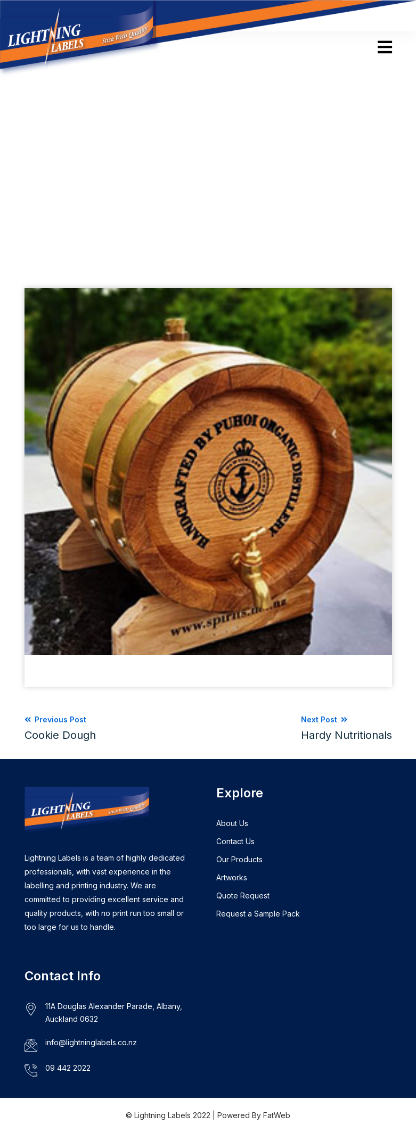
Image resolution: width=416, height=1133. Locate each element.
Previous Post (60, 728)
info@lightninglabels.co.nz (91, 1042)
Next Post (346, 728)
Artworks (231, 877)
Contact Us (235, 841)
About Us (232, 823)
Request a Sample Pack (258, 913)
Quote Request (243, 895)
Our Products (239, 859)
